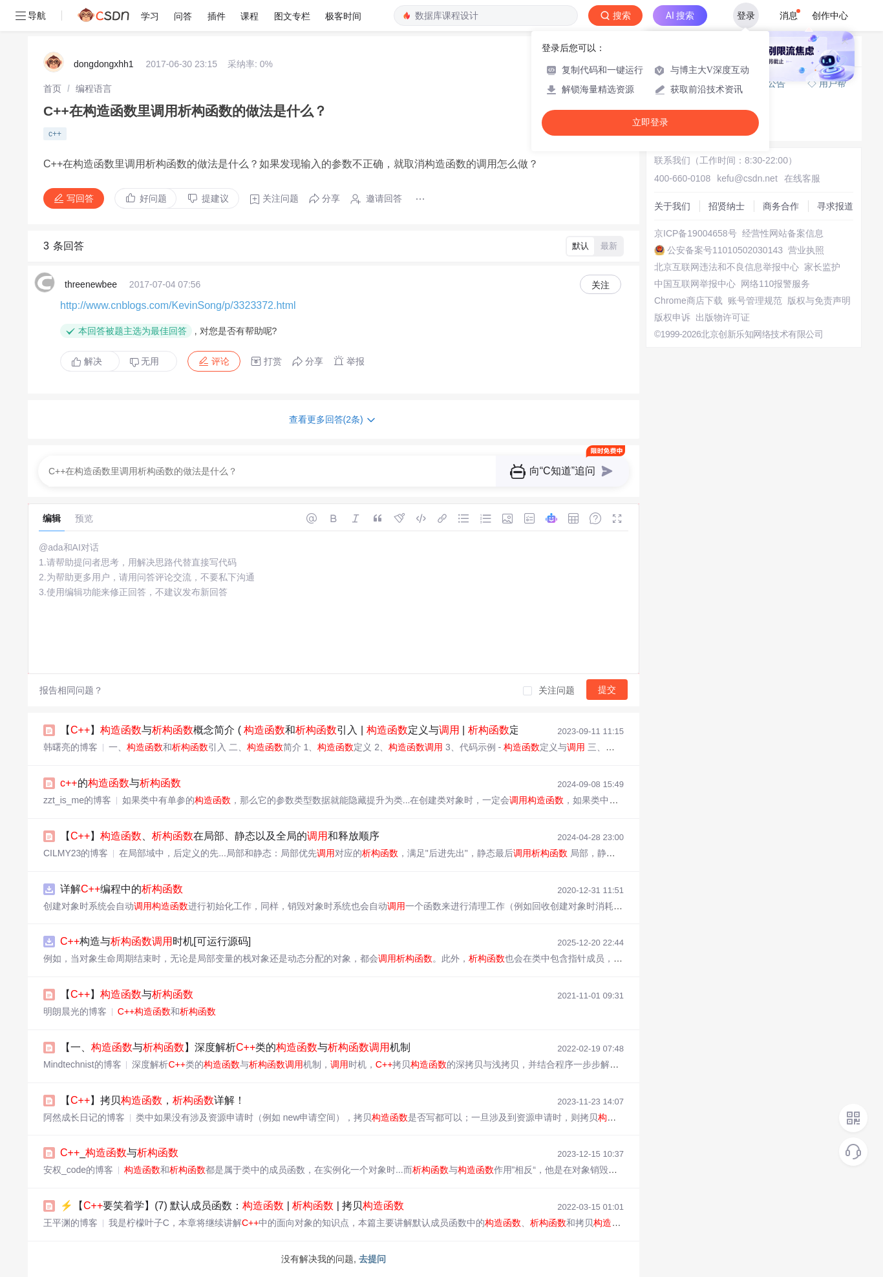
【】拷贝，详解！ (152, 1100)
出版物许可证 (723, 317)
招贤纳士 (726, 206)
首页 (52, 88)
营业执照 (806, 250)
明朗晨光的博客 (75, 1011)
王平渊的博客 (70, 1223)
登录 (746, 15)
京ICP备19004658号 (695, 233)
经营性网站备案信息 (783, 233)
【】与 (126, 994)
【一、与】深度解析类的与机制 (235, 1047)
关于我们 (672, 206)
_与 (119, 1152)
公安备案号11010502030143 (725, 250)
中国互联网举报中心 (695, 284)
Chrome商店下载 (688, 300)
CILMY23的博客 (75, 853)
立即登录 (650, 122)
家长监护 (822, 267)
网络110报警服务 (775, 284)
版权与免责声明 (819, 300)
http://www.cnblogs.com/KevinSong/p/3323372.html (178, 305)
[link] (52, 88)
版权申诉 (672, 317)
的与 (120, 782)
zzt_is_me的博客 (77, 800)
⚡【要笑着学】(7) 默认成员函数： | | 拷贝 (232, 1205)
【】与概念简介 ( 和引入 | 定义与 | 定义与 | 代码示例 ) (338, 729)
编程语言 (94, 88)
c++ (54, 133)
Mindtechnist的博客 (82, 1064)
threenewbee (91, 284)
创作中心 (830, 15)
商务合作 (781, 206)
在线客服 (802, 178)
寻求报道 (835, 206)
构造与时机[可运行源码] (155, 941)
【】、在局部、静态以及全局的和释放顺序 (219, 835)
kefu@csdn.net (747, 178)
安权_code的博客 (78, 1170)
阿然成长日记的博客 (84, 1117)
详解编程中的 (121, 888)
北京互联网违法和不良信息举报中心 (726, 267)
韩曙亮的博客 (70, 747)
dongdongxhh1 (104, 64)
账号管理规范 (755, 300)
